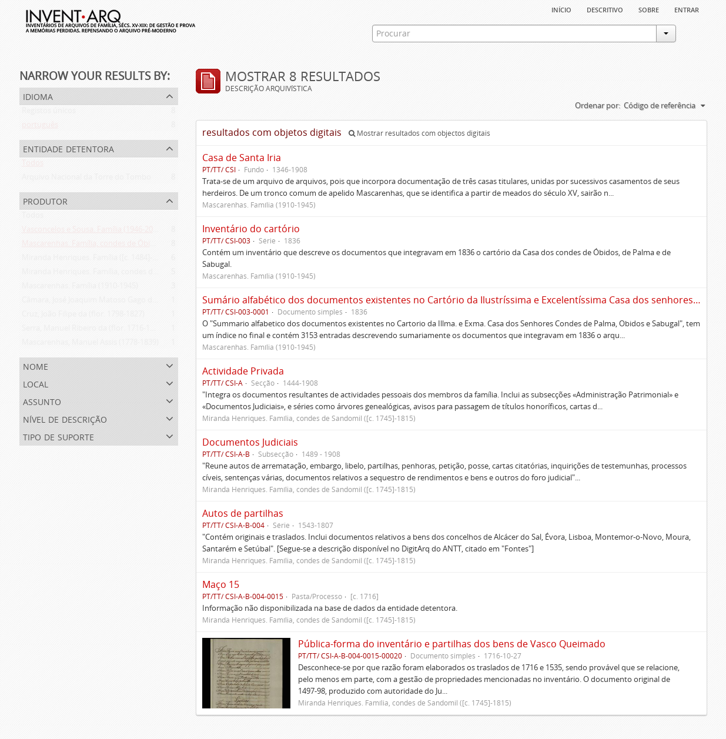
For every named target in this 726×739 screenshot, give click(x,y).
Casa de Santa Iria (241, 157)
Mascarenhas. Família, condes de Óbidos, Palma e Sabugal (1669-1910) (143, 245)
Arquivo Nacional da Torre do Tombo (86, 179)
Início (561, 8)
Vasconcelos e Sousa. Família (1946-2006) (92, 231)
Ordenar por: (597, 105)
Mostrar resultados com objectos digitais (419, 133)
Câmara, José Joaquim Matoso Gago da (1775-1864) (110, 302)
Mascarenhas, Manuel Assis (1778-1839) (90, 344)
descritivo (605, 8)
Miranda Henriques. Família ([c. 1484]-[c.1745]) (101, 260)
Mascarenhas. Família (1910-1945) (80, 288)
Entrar (686, 8)
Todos (33, 165)
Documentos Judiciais (250, 442)
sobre (648, 8)
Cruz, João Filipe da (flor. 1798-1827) (83, 316)
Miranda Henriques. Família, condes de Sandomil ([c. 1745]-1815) (133, 274)
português (40, 127)
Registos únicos (49, 113)
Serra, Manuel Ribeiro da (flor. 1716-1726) (93, 330)
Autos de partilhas (242, 513)
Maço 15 (220, 584)
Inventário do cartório (251, 228)
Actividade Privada (243, 371)
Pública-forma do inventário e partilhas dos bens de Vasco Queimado (451, 643)
